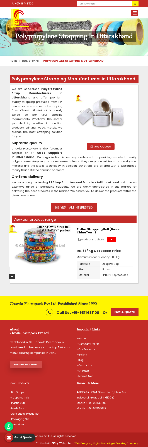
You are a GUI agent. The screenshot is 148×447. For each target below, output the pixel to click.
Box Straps (30, 61)
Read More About (25, 364)
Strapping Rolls (19, 397)
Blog (80, 360)
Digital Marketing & (104, 443)
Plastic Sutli (17, 403)
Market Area (85, 376)
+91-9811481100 (22, 3)
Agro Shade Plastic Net (24, 413)
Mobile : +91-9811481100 (91, 403)
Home (14, 61)
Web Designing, (83, 443)
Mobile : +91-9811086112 (91, 408)
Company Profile (88, 344)
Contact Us (85, 365)
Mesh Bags (17, 408)
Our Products (86, 349)
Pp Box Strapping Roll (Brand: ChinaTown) (99, 231)
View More (17, 424)
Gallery (82, 354)
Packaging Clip (20, 419)
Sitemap (83, 371)
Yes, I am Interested (74, 207)
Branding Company (127, 443)
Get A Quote (101, 146)
